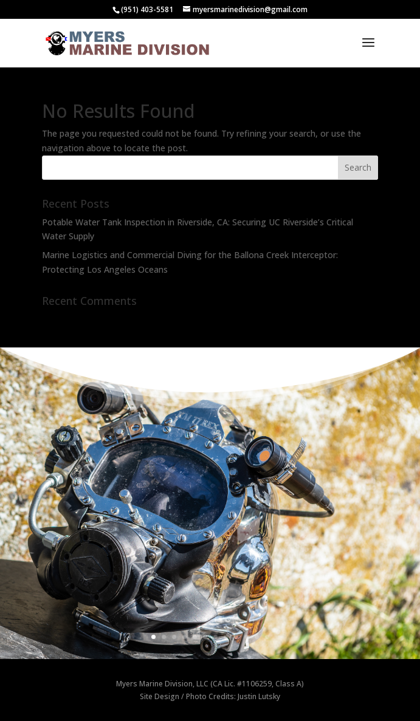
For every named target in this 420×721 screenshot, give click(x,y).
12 (267, 637)
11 (257, 637)
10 (246, 637)
